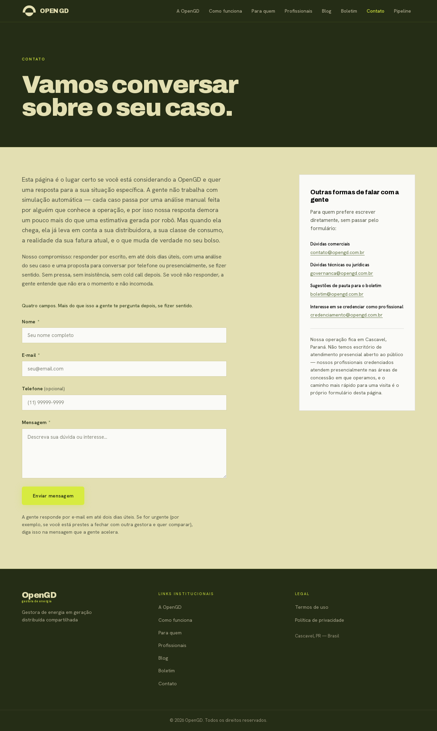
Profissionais (298, 11)
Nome (31, 322)
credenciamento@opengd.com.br (346, 315)
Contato (375, 11)
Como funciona (225, 11)
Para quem (263, 11)
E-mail (31, 355)
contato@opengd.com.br (337, 252)
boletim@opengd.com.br (337, 294)
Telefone (43, 388)
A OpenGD (188, 11)
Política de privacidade (319, 620)
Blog (327, 11)
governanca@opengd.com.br (341, 273)
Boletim (349, 11)
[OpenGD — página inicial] (45, 10)
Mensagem (36, 422)
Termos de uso (311, 607)
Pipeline (402, 11)
